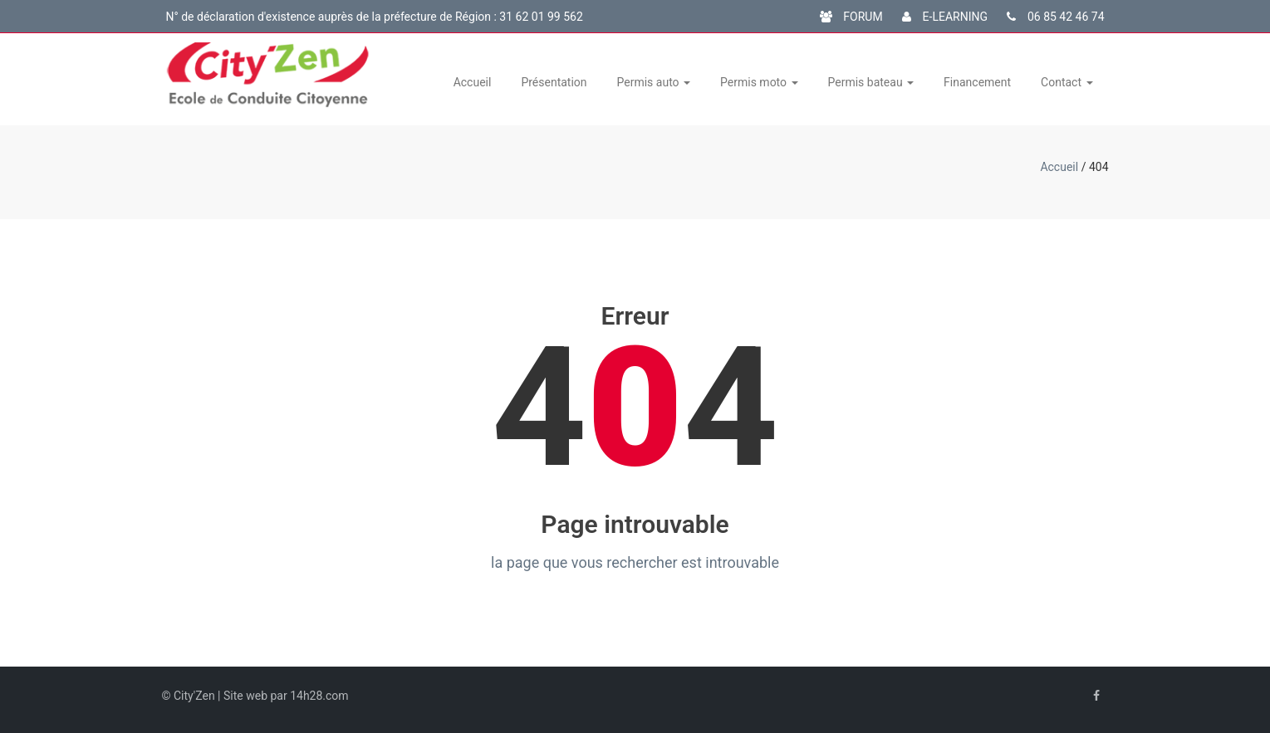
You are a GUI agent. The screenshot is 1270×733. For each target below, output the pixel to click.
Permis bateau (871, 82)
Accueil (473, 82)
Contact (1066, 82)
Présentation (553, 82)
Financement (977, 82)
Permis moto (758, 82)
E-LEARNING (945, 16)
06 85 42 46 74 (1055, 16)
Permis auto (654, 82)
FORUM (851, 16)
